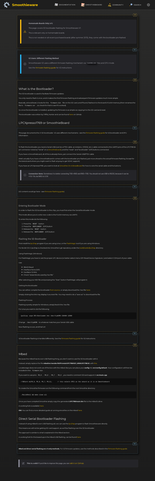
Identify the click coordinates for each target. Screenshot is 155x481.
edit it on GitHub (77, 463)
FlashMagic (71, 243)
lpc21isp (34, 243)
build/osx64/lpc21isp (87, 248)
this (95, 363)
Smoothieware (25, 5)
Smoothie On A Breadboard (71, 166)
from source (55, 290)
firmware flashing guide (46, 68)
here (71, 114)
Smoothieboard (54, 150)
